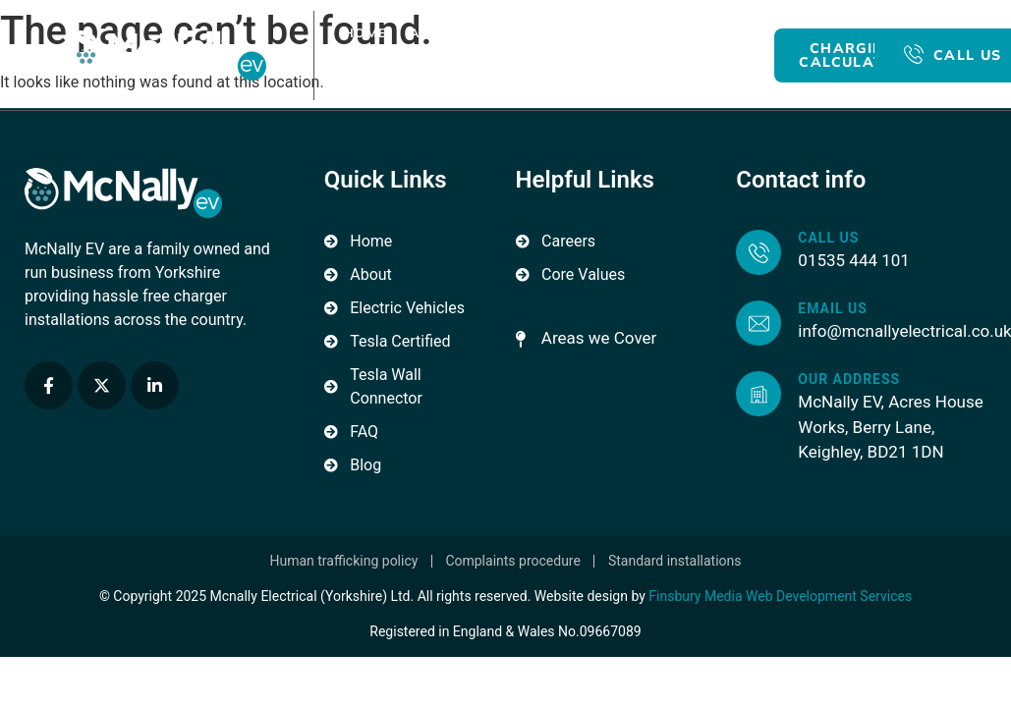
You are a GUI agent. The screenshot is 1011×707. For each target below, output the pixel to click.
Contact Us (464, 77)
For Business (659, 32)
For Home (545, 32)
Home (365, 32)
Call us (828, 237)
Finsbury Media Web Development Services (780, 596)
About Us (447, 32)
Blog (376, 77)
